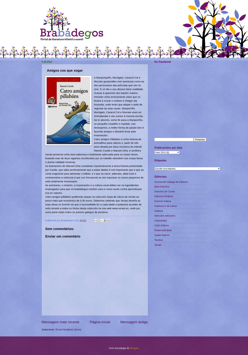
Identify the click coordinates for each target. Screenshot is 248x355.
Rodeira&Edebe (163, 230)
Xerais (158, 245)
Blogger (134, 348)
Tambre (159, 240)
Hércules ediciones (165, 215)
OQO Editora (162, 225)
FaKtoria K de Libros (166, 206)
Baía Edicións (162, 186)
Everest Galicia (163, 201)
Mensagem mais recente (61, 322)
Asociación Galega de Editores (171, 182)
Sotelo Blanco (162, 235)
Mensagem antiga (134, 322)
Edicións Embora (164, 196)
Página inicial (100, 322)
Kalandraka (161, 220)
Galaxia (159, 211)
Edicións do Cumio (165, 191)
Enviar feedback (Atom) (68, 329)
